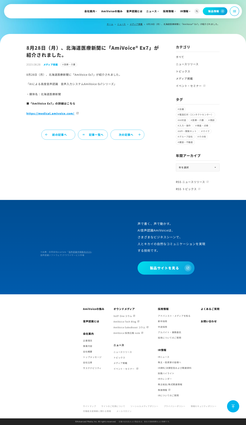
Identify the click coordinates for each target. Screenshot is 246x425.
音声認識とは (134, 11)
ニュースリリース (187, 64)
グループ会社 (186, 136)
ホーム (110, 24)
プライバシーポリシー (174, 406)
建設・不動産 (186, 142)
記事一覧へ (93, 135)
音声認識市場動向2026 (80, 251)
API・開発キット (188, 131)
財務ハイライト (166, 373)
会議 (181, 109)
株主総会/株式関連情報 (170, 384)
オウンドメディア (124, 309)
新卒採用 (162, 321)
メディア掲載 (136, 24)
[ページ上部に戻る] (233, 406)
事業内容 (87, 346)
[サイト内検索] (196, 11)
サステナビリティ (92, 368)
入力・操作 (185, 125)
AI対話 (182, 120)
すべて (180, 57)
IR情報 (184, 11)
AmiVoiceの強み (112, 11)
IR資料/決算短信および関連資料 (174, 367)
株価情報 (162, 390)
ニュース (151, 11)
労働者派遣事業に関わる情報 (97, 411)
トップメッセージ (92, 357)
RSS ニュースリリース (190, 182)
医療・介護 (69, 64)
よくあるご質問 (210, 309)
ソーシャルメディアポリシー (144, 406)
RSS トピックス (186, 189)
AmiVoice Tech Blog (125, 321)
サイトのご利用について (113, 406)
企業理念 (87, 340)
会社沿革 (87, 362)
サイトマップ (89, 406)
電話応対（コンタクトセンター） (196, 114)
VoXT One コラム (123, 316)
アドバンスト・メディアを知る (174, 315)
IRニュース (163, 356)
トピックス (183, 71)
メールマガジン (123, 411)
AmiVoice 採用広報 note (127, 333)
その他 (202, 136)
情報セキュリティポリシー (204, 406)
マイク (206, 131)
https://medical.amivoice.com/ (50, 113)
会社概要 (87, 351)
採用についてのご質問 (169, 337)
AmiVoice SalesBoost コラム (129, 327)
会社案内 (89, 11)
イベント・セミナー (189, 86)
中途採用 (162, 326)
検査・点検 (202, 125)
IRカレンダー (165, 378)
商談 (212, 120)
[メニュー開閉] (234, 11)
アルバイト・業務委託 (169, 332)
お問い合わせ (209, 321)
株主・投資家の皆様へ (169, 362)
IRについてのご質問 (168, 395)
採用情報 (168, 11)
